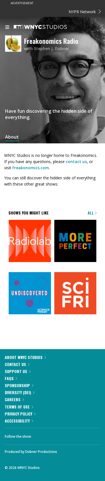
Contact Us (17, 364)
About (12, 137)
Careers (14, 399)
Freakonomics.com (30, 167)
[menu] (7, 27)
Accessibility (19, 421)
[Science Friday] (75, 294)
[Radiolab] (29, 241)
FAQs (11, 378)
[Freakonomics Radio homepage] (14, 44)
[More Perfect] (75, 241)
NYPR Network (85, 11)
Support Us (18, 371)
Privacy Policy (20, 414)
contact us (76, 161)
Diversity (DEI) (19, 392)
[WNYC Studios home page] (47, 27)
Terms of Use (19, 407)
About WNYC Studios (25, 357)
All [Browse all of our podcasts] (92, 213)
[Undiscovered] (29, 294)
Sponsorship (19, 385)
